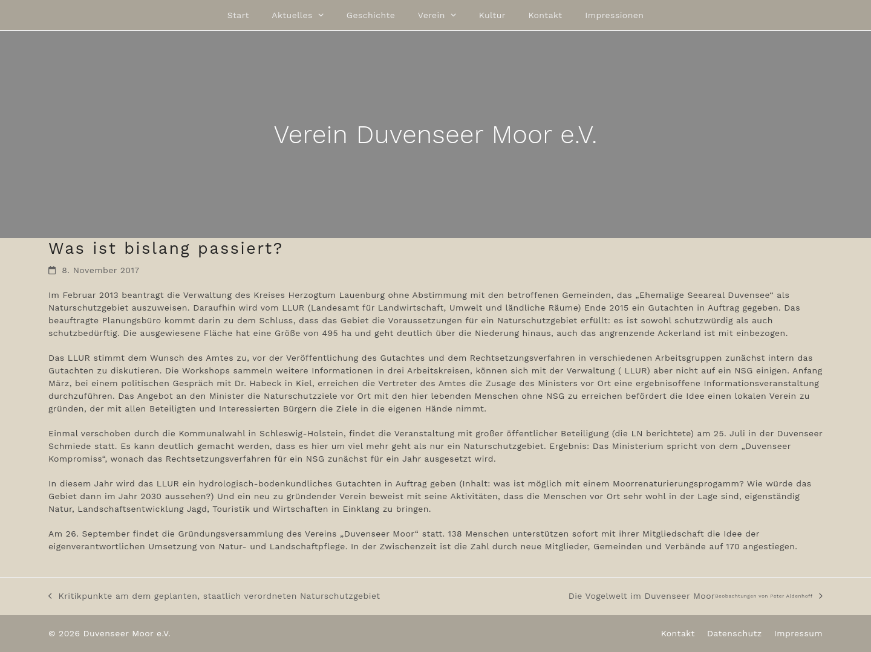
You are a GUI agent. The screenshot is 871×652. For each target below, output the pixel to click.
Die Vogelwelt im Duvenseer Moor (696, 596)
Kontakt (678, 633)
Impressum (798, 633)
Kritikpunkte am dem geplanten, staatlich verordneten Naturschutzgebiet (214, 596)
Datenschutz (734, 633)
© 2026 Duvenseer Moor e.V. (109, 633)
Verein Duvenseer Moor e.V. (435, 134)
